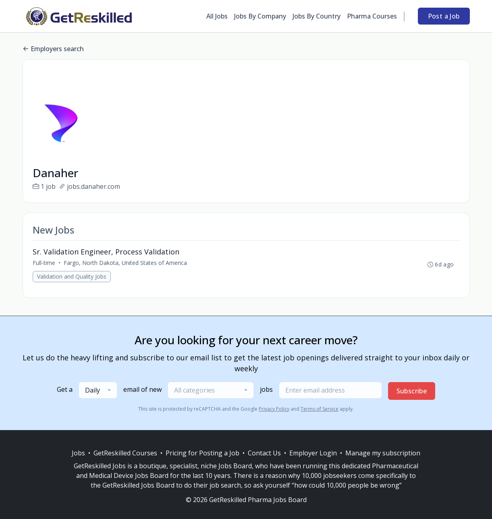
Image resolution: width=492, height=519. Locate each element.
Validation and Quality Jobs (71, 276)
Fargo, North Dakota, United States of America (125, 263)
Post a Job (444, 16)
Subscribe (412, 391)
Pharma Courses (372, 16)
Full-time (44, 263)
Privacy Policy (274, 408)
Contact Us (264, 453)
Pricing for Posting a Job (202, 453)
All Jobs (217, 16)
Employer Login (313, 453)
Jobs (78, 453)
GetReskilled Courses (125, 453)
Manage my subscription (382, 453)
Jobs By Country (316, 16)
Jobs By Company (260, 16)
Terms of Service (319, 408)
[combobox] (98, 390)
